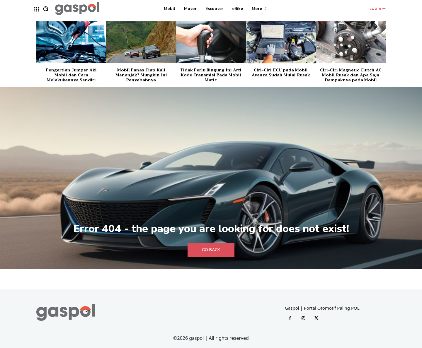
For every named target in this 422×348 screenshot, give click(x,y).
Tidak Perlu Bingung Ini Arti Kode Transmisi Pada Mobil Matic (210, 74)
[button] (46, 9)
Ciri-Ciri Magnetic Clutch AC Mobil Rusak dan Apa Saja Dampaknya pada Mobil (351, 74)
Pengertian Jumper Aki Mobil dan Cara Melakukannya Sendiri (71, 74)
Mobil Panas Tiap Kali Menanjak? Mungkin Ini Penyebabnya (141, 74)
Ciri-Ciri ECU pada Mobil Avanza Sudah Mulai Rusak (281, 72)
